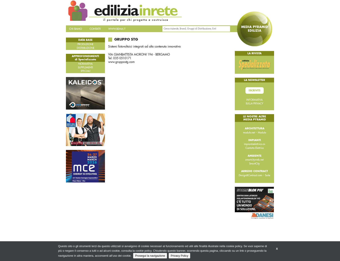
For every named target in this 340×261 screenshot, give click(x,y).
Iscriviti (254, 90)
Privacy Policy (179, 255)
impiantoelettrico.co (254, 144)
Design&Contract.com (250, 175)
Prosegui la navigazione (150, 255)
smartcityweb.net (254, 159)
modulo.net (249, 132)
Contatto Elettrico (254, 148)
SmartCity (254, 163)
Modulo (262, 132)
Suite (267, 175)
